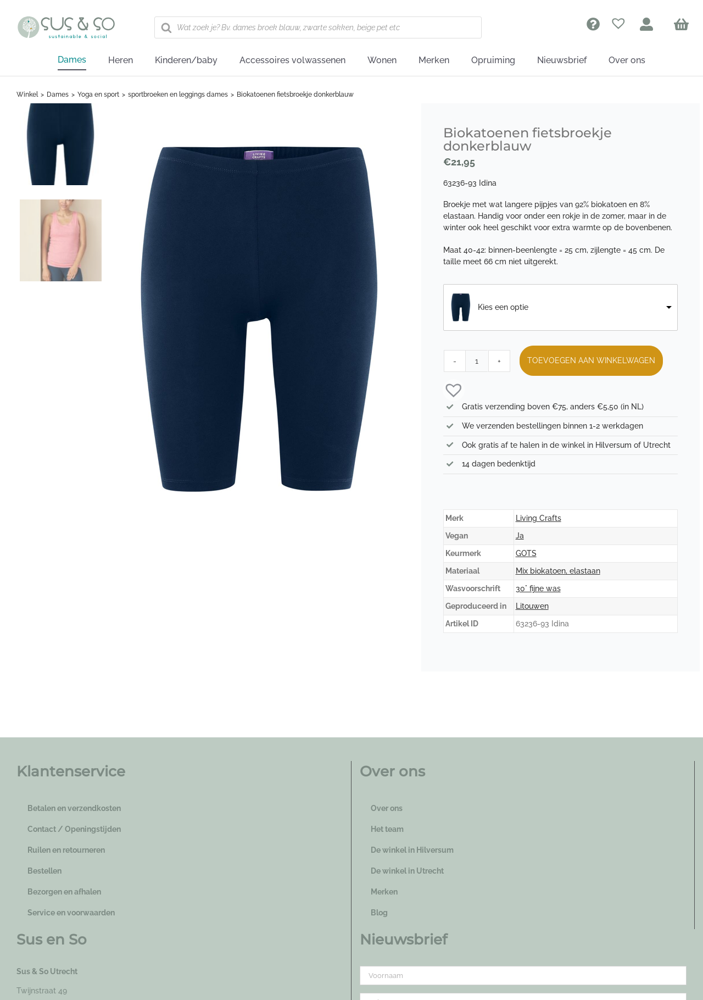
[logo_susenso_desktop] (65, 19)
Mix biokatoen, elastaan (558, 570)
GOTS (526, 553)
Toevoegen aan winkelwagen (591, 360)
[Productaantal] (477, 361)
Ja (520, 535)
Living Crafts (538, 518)
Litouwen (532, 606)
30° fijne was (538, 588)
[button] (448, 389)
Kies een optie (503, 307)
